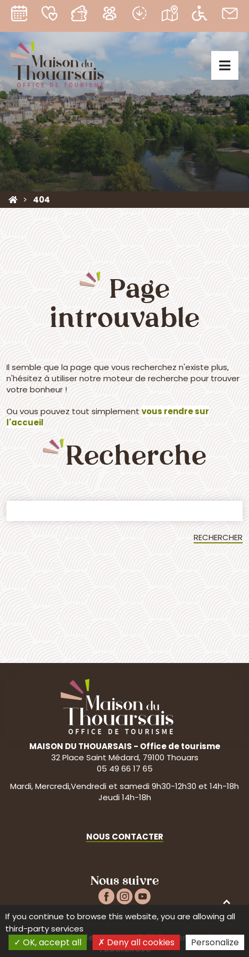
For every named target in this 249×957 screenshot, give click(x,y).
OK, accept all (47, 942)
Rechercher (218, 537)
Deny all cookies (136, 942)
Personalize (215, 942)
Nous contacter (124, 836)
